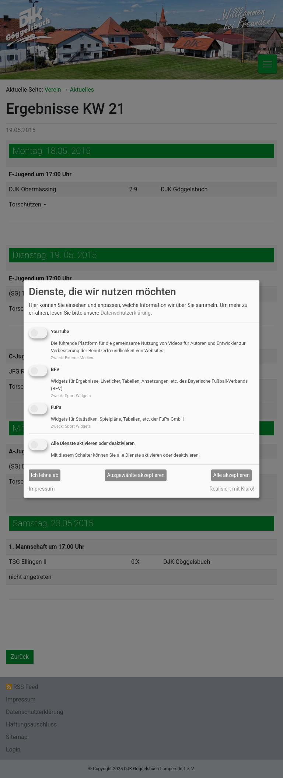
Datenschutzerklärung (126, 313)
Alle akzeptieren (231, 475)
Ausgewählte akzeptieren (136, 475)
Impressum (42, 488)
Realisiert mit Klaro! (232, 488)
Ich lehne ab (45, 475)
